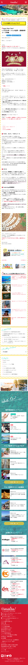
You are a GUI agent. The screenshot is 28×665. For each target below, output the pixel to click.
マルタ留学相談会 (7, 372)
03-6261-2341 (6, 613)
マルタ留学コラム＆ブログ (9, 370)
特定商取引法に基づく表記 (8, 646)
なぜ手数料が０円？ (6, 628)
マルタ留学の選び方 (6, 621)
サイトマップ (5, 651)
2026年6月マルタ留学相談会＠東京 (12, 332)
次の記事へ (23, 260)
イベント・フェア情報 (8, 364)
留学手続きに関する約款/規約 (9, 645)
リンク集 (3, 650)
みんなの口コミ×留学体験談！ (10, 374)
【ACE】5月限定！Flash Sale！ (11, 339)
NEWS (4, 362)
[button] (2, 385)
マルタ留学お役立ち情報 (9, 368)
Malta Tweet (6, 360)
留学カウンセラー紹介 (8, 641)
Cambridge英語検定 (7, 129)
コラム (9, 35)
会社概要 (3, 638)
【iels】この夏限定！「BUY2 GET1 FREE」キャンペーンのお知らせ (14, 341)
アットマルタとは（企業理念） (11, 640)
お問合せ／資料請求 (6, 636)
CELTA (4, 128)
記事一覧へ (13, 482)
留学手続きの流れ (6, 630)
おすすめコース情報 (16, 35)
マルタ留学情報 (5, 626)
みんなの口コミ (5, 625)
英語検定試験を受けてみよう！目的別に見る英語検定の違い (13, 334)
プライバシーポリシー (7, 648)
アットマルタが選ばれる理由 (9, 635)
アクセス (3, 643)
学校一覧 (3, 623)
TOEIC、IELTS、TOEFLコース (9, 126)
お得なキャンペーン (6, 631)
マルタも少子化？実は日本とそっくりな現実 (14, 337)
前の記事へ (4, 260)
